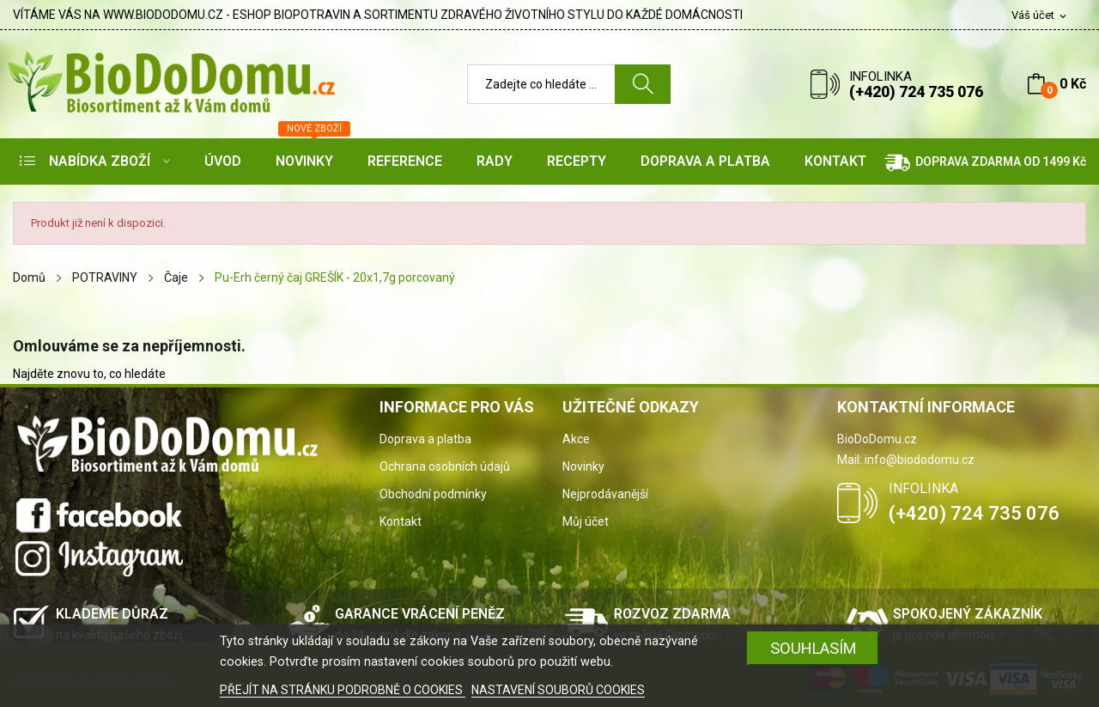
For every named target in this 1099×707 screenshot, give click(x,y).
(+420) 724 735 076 (916, 91)
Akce (576, 439)
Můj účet (585, 521)
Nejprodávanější (605, 494)
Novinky (583, 466)
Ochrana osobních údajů (444, 466)
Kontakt (400, 521)
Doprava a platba (425, 439)
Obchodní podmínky (433, 494)
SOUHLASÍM (813, 648)
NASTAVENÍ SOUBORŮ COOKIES (558, 690)
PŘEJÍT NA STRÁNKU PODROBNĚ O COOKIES (342, 690)
